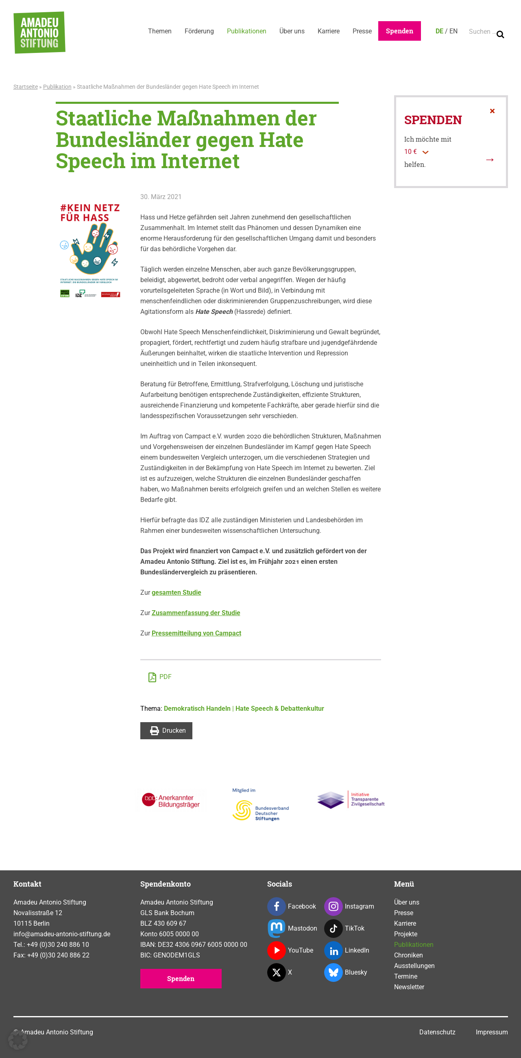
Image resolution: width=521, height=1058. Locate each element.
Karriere (329, 31)
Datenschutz (437, 1032)
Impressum (492, 1032)
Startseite (25, 86)
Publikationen (246, 31)
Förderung (199, 31)
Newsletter (409, 987)
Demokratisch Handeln (197, 708)
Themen (160, 31)
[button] (18, 1040)
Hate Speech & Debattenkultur (279, 708)
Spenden (399, 30)
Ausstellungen (414, 966)
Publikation (57, 86)
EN (453, 31)
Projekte (405, 934)
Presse (362, 31)
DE (439, 31)
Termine (405, 976)
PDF (160, 677)
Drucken (168, 730)
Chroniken (408, 955)
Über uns (292, 31)
